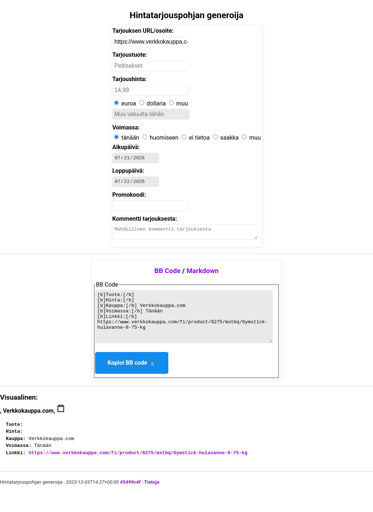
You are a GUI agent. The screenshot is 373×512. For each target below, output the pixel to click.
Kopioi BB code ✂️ (131, 376)
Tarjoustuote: (129, 54)
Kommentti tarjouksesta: (144, 220)
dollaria (156, 103)
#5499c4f (130, 496)
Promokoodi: (129, 196)
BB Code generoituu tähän (184, 325)
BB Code (167, 275)
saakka (229, 137)
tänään (130, 137)
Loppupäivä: (128, 171)
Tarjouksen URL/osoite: (142, 30)
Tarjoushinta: (129, 79)
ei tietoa (199, 137)
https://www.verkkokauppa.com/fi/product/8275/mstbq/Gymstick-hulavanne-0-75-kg (137, 467)
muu (182, 103)
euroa (128, 103)
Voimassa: (126, 127)
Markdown (202, 275)
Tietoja (151, 496)
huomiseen (164, 137)
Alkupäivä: (126, 147)
